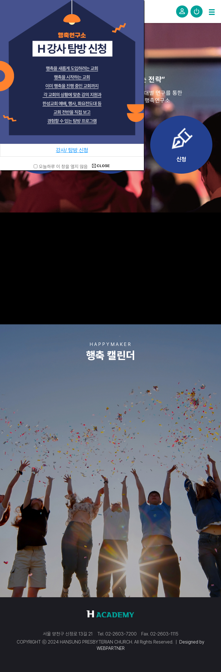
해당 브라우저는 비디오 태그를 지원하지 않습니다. (110, 267)
